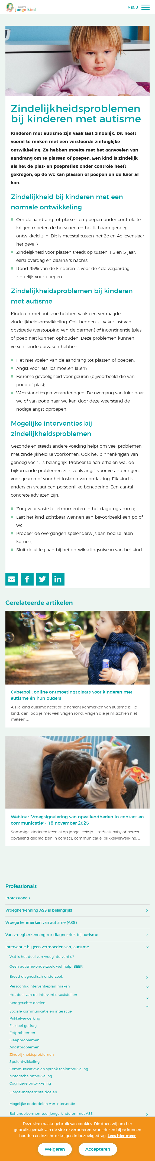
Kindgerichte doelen (27, 1003)
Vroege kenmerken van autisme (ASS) (41, 923)
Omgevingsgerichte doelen (33, 1092)
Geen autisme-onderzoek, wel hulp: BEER (46, 966)
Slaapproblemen (24, 1040)
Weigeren (55, 1149)
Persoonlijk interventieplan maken (39, 986)
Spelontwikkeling (24, 1062)
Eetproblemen (22, 1033)
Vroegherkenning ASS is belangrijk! (38, 910)
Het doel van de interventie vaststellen (43, 995)
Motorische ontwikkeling (30, 1076)
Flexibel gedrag (23, 1026)
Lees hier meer (122, 1136)
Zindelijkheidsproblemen (31, 1055)
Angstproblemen (24, 1047)
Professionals (21, 886)
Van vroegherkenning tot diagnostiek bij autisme (51, 935)
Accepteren (97, 1149)
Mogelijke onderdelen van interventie (42, 1104)
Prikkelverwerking (24, 1018)
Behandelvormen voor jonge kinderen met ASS (51, 1114)
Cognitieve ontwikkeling (30, 1083)
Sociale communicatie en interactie (40, 1011)
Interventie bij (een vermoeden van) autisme (47, 947)
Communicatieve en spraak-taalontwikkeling (48, 1069)
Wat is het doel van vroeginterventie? (41, 957)
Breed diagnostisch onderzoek (36, 977)
